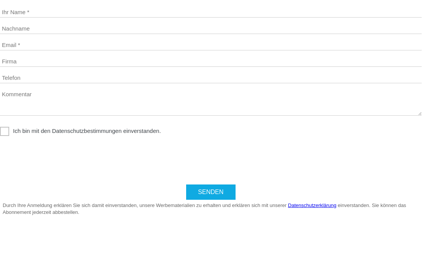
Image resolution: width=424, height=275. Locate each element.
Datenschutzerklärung (312, 205)
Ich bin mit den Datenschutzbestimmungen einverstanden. (87, 131)
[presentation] (58, 161)
